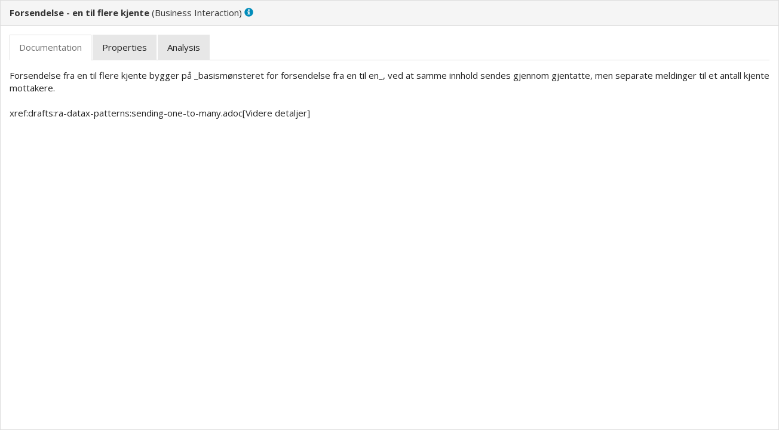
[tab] (50, 47)
